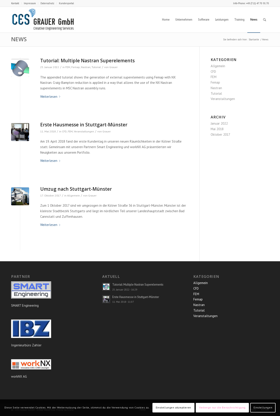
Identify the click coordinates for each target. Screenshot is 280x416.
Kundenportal (66, 3)
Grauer (113, 67)
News (19, 39)
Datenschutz (47, 3)
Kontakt (15, 3)
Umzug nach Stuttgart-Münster (76, 189)
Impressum (30, 3)
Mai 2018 (217, 129)
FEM (67, 67)
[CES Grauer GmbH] (43, 20)
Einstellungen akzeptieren (173, 407)
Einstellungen (263, 407)
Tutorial (96, 67)
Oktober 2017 (220, 134)
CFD (64, 131)
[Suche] (264, 20)
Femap (75, 67)
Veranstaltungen (84, 131)
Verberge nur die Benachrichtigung (222, 407)
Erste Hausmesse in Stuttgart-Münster (83, 125)
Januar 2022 (219, 123)
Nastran (85, 67)
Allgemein (73, 195)
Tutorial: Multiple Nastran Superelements (87, 60)
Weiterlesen (51, 96)
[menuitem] (16, 3)
